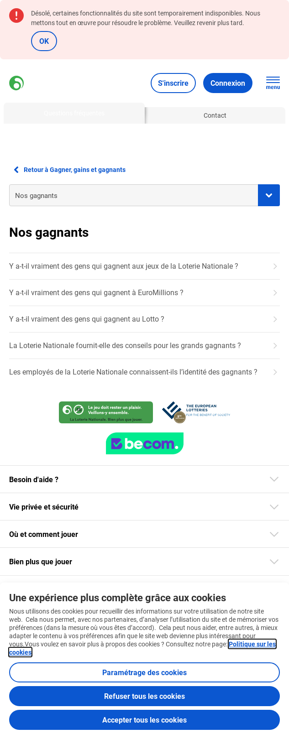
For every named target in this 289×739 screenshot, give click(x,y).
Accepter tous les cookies (144, 719)
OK (44, 41)
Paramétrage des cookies (144, 672)
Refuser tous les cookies (144, 696)
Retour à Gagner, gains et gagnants (67, 169)
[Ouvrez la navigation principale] (273, 83)
